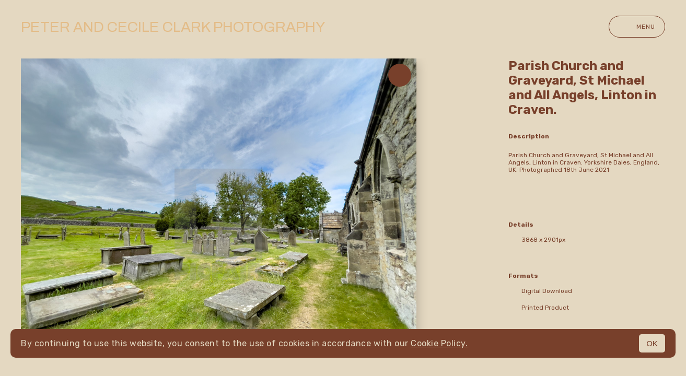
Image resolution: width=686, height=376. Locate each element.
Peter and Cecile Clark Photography (173, 27)
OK (652, 343)
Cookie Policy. (439, 343)
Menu (637, 26)
